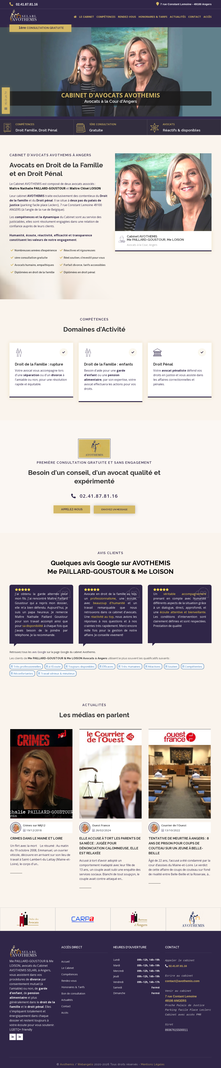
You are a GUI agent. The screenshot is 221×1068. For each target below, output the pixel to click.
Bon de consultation (73, 992)
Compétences (105, 16)
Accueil (65, 960)
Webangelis (85, 1060)
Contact (194, 16)
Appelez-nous (86, 509)
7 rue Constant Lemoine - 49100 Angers (186, 4)
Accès (208, 16)
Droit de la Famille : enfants (108, 364)
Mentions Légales (153, 1060)
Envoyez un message (132, 509)
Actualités (178, 16)
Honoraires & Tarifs (153, 16)
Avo (62, 1060)
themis (69, 1060)
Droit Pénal (163, 364)
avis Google (39, 651)
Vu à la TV (5, 106)
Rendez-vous (127, 16)
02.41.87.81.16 (27, 4)
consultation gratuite (40, 28)
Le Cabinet (86, 16)
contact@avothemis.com (182, 979)
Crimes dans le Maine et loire (36, 837)
